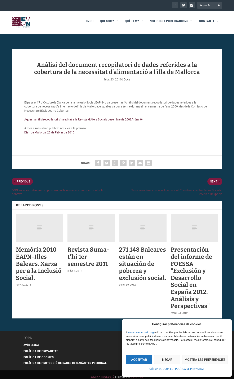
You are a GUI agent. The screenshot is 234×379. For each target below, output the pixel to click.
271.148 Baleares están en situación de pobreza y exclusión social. (142, 259)
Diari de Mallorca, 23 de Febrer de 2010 (49, 127)
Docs (127, 74)
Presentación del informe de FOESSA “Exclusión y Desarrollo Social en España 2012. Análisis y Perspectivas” (191, 273)
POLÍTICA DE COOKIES (160, 368)
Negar (167, 360)
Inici (90, 23)
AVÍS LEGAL (31, 340)
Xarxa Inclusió (103, 372)
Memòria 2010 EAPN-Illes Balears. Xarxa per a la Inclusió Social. (39, 259)
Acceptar (139, 360)
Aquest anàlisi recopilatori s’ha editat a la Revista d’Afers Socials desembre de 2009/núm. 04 (84, 114)
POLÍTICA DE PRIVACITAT (189, 368)
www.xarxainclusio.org (141, 332)
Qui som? (107, 23)
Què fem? (132, 23)
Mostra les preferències (205, 360)
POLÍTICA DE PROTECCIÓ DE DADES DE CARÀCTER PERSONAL (65, 358)
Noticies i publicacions (169, 23)
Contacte (207, 23)
